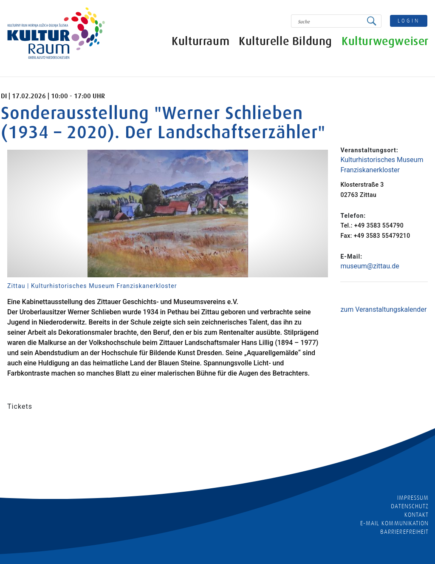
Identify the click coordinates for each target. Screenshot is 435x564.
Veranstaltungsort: (369, 150)
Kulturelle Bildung (285, 41)
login (409, 20)
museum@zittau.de (369, 266)
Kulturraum (200, 41)
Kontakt (416, 514)
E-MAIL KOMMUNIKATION (394, 523)
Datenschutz (410, 506)
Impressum (413, 497)
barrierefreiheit (404, 531)
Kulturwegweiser (385, 41)
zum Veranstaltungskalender (383, 309)
